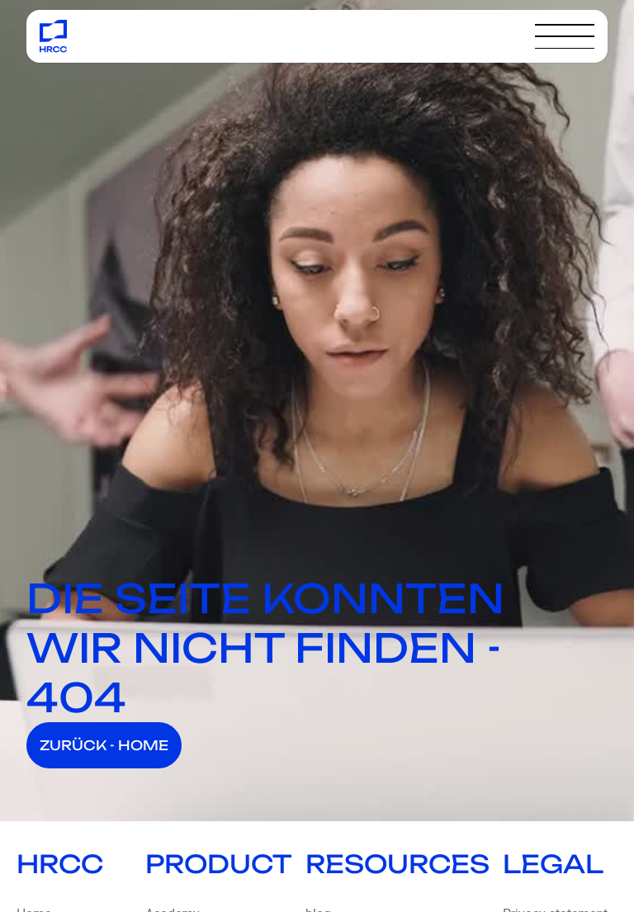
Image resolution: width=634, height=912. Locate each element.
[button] (564, 36)
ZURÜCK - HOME (104, 745)
